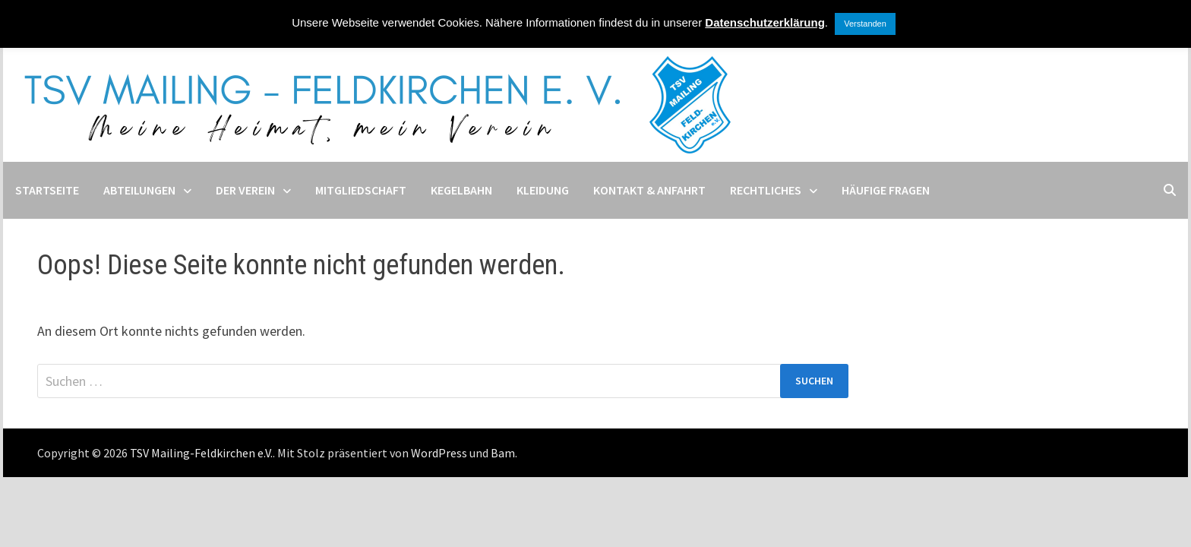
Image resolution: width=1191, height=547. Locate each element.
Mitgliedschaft (360, 190)
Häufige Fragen (886, 190)
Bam (503, 452)
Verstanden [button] (865, 23)
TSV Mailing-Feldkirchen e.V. (201, 452)
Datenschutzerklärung (765, 22)
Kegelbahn (461, 190)
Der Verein (245, 190)
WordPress (439, 452)
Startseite (47, 190)
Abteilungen (139, 190)
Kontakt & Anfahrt (649, 190)
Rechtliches (765, 190)
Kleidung (543, 190)
